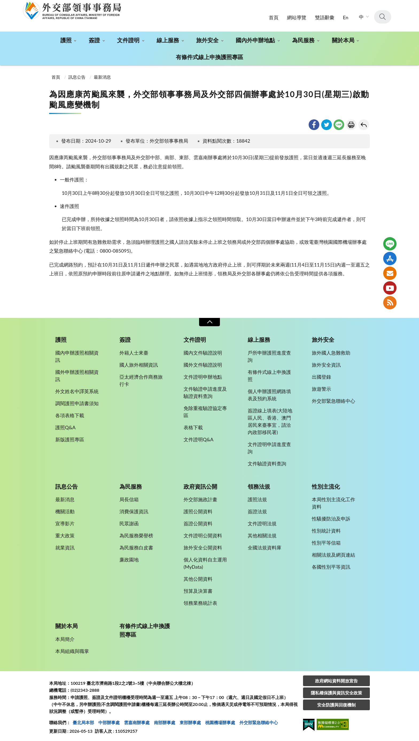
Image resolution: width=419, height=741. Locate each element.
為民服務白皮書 (136, 546)
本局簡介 (65, 637)
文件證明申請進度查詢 (269, 446)
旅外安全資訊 (326, 363)
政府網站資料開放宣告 (336, 678)
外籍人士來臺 (133, 351)
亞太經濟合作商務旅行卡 (141, 378)
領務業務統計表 (200, 601)
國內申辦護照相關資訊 (77, 354)
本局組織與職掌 (72, 649)
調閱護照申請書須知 (77, 401)
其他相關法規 (262, 534)
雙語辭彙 (324, 15)
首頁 (273, 15)
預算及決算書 (198, 589)
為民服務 (303, 38)
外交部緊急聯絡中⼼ (258, 720)
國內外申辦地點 (255, 38)
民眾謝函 (129, 522)
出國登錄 (321, 375)
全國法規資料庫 (264, 546)
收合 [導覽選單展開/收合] (209, 320)
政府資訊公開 (200, 484)
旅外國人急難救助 (331, 351)
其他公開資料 (198, 577)
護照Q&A (65, 425)
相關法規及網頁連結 (333, 553)
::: (3, 4)
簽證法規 (257, 510)
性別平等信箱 (326, 541)
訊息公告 (77, 75)
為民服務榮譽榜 (136, 534)
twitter (326, 122)
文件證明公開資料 (203, 534)
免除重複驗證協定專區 (205, 409)
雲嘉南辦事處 (137, 720)
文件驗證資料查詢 (267, 462)
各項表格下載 (69, 413)
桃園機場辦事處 (220, 720)
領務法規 (259, 484)
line (338, 122)
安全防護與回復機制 (336, 702)
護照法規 (257, 498)
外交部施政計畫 (200, 498)
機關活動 (65, 510)
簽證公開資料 (198, 522)
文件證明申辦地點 (203, 375)
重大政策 (65, 534)
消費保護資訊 (133, 510)
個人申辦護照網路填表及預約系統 (269, 393)
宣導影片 (65, 522)
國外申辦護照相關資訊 (77, 373)
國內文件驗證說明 (203, 351)
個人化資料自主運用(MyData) (205, 561)
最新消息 (102, 75)
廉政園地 (129, 558)
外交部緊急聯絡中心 (333, 399)
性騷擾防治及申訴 (331, 517)
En (345, 15)
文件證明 (128, 38)
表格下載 (193, 425)
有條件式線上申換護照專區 (209, 55)
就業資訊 (65, 546)
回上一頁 (363, 122)
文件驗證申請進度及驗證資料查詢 (205, 390)
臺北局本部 (83, 720)
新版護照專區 (69, 437)
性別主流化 (326, 484)
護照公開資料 (198, 510)
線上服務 (168, 38)
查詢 (382, 15)
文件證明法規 (262, 522)
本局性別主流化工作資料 (333, 501)
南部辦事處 (164, 720)
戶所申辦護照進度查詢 (269, 354)
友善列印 (351, 122)
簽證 (94, 38)
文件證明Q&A (199, 437)
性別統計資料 (326, 529)
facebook (314, 122)
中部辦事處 (109, 720)
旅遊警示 (321, 387)
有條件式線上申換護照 (269, 373)
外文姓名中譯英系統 (77, 389)
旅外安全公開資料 (203, 546)
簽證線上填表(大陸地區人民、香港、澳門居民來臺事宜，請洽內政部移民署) (270, 419)
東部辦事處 (190, 720)
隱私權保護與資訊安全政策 (336, 690)
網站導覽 (296, 15)
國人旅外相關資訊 (138, 363)
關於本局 (343, 38)
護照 (66, 38)
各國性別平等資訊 (331, 565)
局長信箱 (129, 498)
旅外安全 (207, 38)
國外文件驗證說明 (203, 363)
